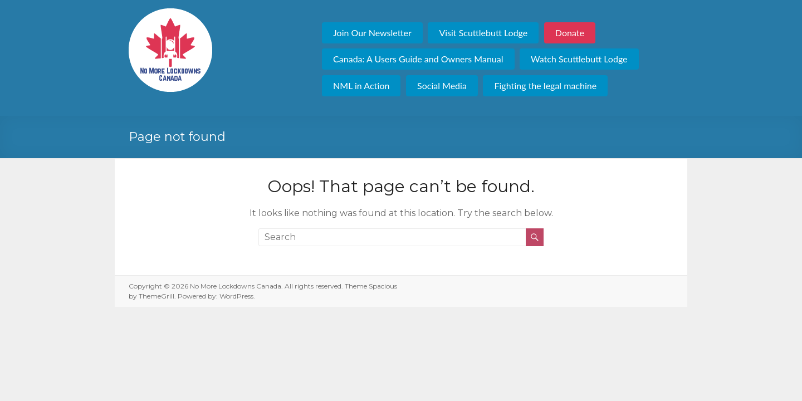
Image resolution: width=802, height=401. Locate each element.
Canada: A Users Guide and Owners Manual (418, 58)
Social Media (442, 85)
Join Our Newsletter (372, 32)
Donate (569, 32)
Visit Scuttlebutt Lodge (483, 32)
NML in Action (361, 85)
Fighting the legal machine (545, 85)
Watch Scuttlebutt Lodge (579, 58)
